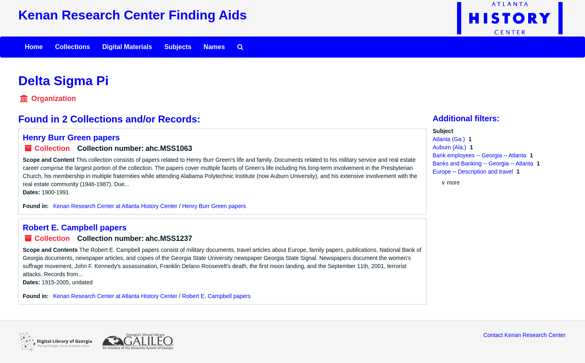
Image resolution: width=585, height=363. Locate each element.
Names (214, 46)
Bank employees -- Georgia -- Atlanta (480, 155)
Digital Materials (127, 46)
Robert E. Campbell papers (75, 227)
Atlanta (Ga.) (449, 139)
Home (34, 46)
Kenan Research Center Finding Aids (132, 15)
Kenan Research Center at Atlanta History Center (115, 206)
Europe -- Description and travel (474, 171)
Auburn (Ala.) (450, 147)
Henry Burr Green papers (71, 137)
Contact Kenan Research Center (524, 335)
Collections (72, 46)
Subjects (177, 46)
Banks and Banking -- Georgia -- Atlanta (484, 163)
